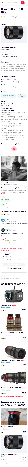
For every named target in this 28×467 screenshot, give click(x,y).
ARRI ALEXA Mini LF (6, 305)
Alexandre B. (6, 429)
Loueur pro (8, 307)
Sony (7, 49)
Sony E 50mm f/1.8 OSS (7, 426)
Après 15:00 (9, 106)
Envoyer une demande (14, 264)
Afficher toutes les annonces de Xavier (11, 396)
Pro (8, 429)
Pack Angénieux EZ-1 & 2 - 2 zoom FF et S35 (12, 332)
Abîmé (6, 54)
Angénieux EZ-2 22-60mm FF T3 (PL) (10, 360)
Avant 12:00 (9, 108)
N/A (8, 52)
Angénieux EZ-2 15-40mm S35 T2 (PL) (11, 387)
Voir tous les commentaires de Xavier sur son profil (12, 249)
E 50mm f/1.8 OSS (11, 57)
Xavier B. (5, 182)
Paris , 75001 (4, 306)
